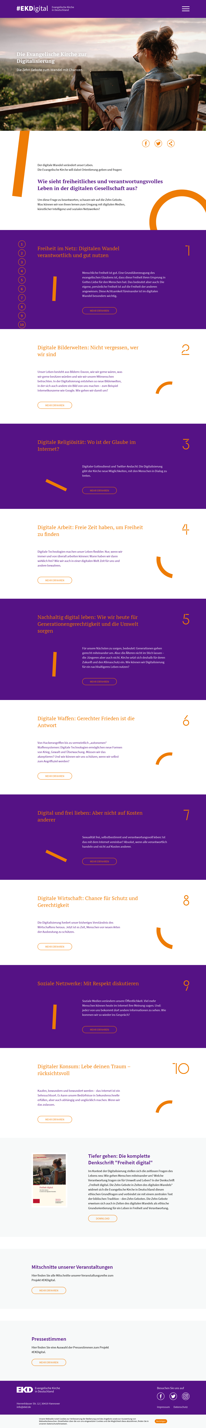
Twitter (173, 1396)
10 (22, 324)
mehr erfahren (99, 310)
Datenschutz (181, 1407)
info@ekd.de (24, 1407)
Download (102, 1218)
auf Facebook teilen (146, 143)
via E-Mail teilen (171, 143)
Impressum (163, 1407)
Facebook (160, 1396)
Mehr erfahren (48, 1290)
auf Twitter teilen (158, 143)
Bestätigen (161, 1421)
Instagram (185, 1396)
